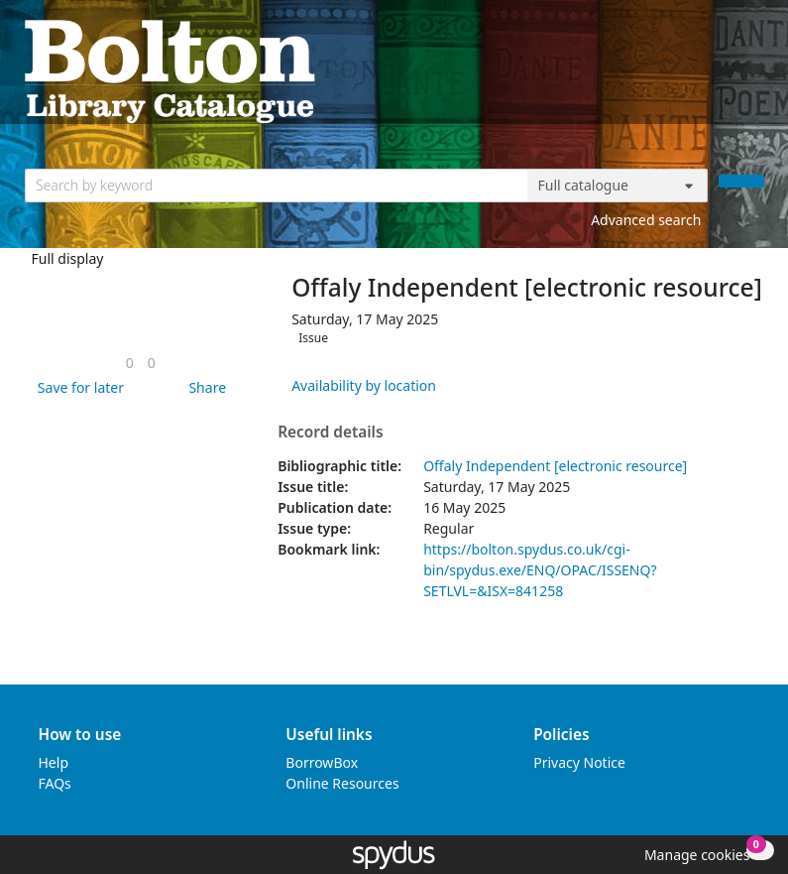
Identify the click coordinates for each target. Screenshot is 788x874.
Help (54, 762)
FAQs (55, 783)
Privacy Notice (579, 762)
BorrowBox (321, 762)
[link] (130, 362)
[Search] (741, 181)
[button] (77, 387)
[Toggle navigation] (753, 69)
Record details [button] (330, 432)
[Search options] (617, 185)
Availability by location (363, 385)
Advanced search (646, 219)
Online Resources (341, 783)
